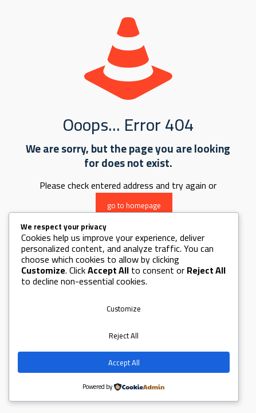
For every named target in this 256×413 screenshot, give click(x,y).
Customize (124, 308)
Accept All (124, 362)
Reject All (124, 335)
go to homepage (134, 205)
